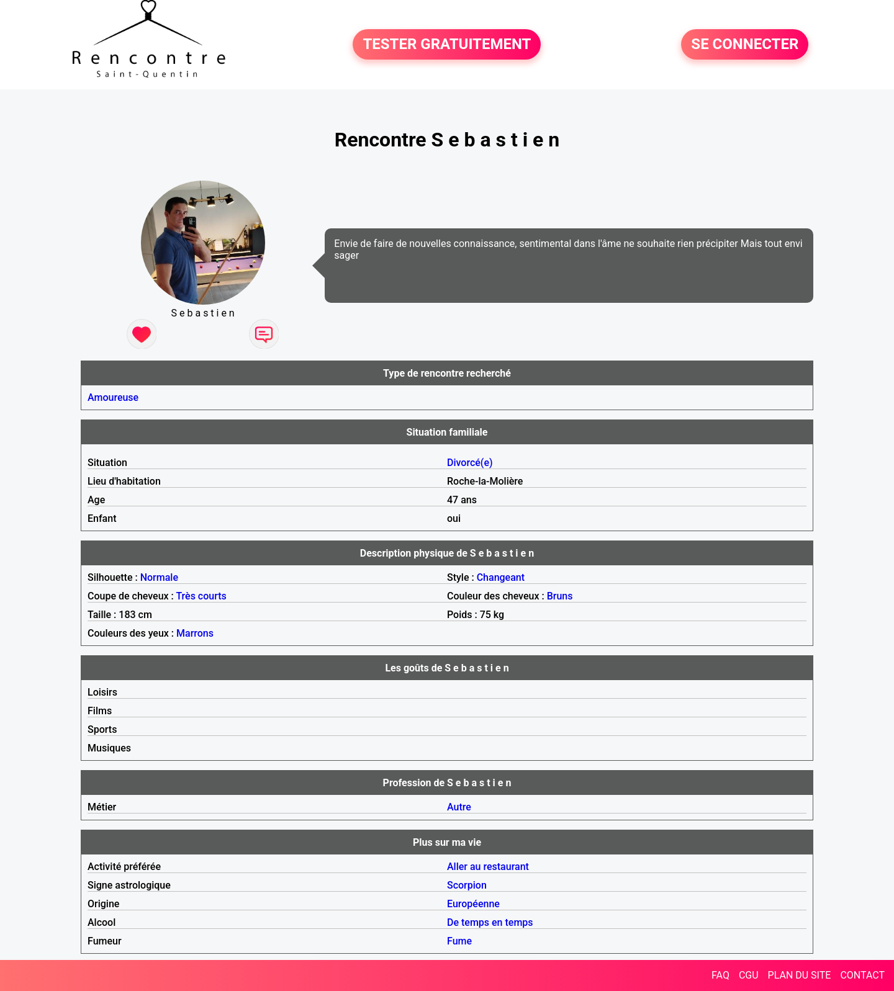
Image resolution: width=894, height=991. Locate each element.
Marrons (195, 633)
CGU (749, 975)
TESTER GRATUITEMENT (447, 44)
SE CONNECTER (744, 44)
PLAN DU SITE (799, 975)
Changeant (501, 577)
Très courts (201, 596)
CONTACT (862, 975)
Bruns (560, 596)
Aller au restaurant (488, 866)
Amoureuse (113, 397)
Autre (459, 807)
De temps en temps (490, 922)
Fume (459, 941)
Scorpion (467, 885)
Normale (159, 577)
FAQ (720, 975)
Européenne (473, 904)
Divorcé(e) (470, 463)
